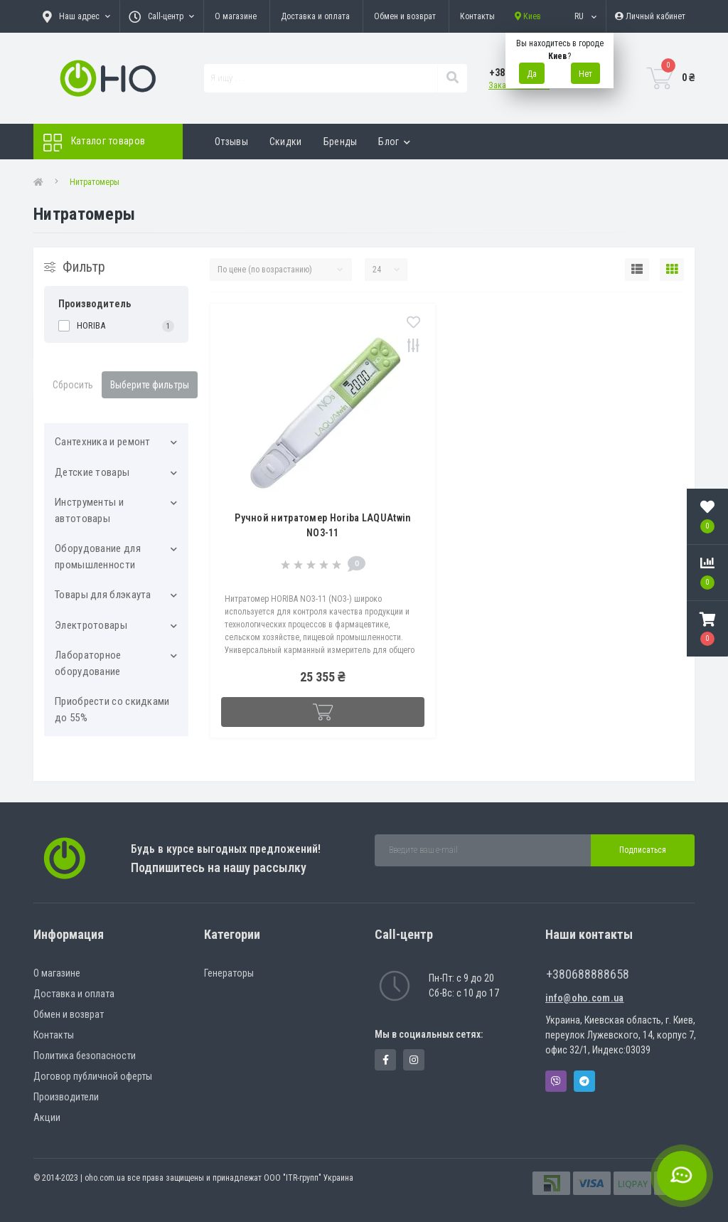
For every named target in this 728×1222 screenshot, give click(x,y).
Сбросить (73, 384)
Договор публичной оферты (92, 1076)
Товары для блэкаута (103, 594)
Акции (46, 1117)
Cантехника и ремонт (103, 441)
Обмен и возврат (405, 16)
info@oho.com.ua (584, 998)
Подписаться (642, 850)
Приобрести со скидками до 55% (112, 709)
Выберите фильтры (149, 384)
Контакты (477, 16)
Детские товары (92, 472)
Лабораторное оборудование (88, 663)
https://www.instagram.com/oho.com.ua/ (414, 1060)
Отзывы (231, 141)
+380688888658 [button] (587, 974)
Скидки (285, 141)
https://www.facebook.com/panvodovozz (385, 1060)
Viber (556, 1081)
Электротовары (91, 625)
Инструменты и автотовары (89, 510)
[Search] (452, 78)
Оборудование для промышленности (98, 556)
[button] (707, 629)
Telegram (584, 1081)
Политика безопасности (84, 1055)
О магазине (236, 16)
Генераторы (229, 973)
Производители (66, 1097)
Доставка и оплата (315, 16)
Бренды (340, 141)
